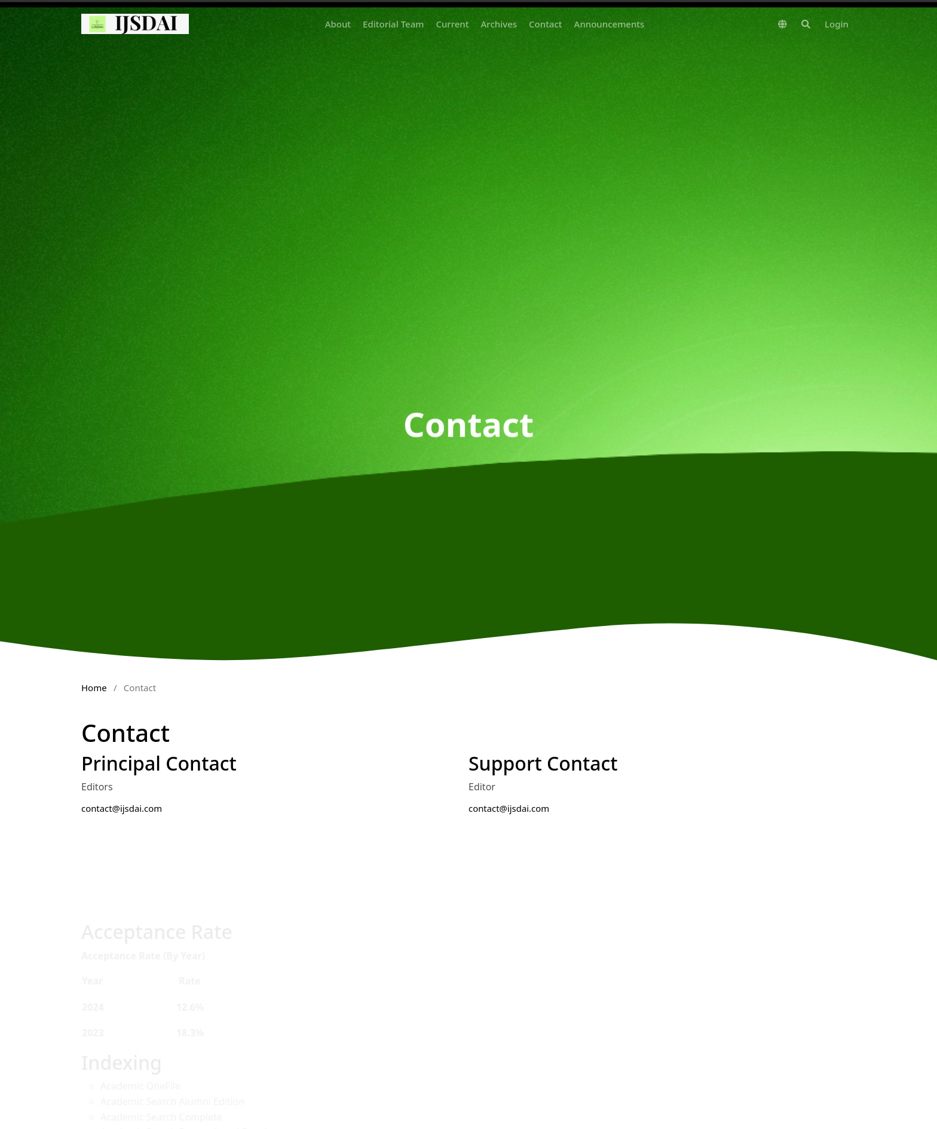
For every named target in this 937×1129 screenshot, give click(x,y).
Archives (499, 24)
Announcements (609, 24)
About (338, 24)
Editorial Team (393, 24)
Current (452, 24)
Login (837, 24)
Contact (545, 24)
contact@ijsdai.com (121, 808)
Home (94, 688)
